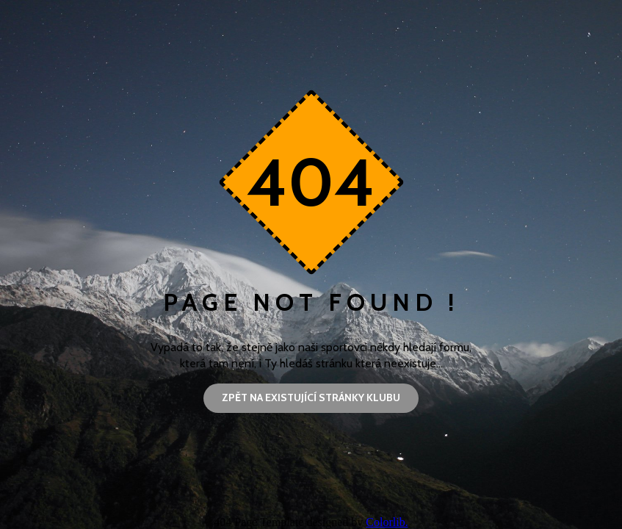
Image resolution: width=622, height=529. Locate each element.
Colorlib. (387, 522)
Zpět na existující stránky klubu (311, 397)
